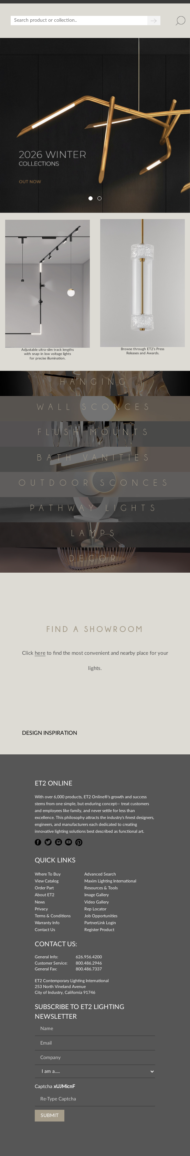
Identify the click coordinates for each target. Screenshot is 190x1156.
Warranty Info (47, 923)
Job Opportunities (100, 916)
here (40, 653)
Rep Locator (95, 909)
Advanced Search (100, 874)
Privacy (41, 909)
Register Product (99, 930)
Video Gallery (96, 902)
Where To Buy (48, 874)
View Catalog (47, 881)
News (40, 902)
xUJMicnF (64, 1086)
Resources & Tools (101, 888)
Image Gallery (96, 895)
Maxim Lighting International (110, 881)
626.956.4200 (89, 957)
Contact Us (45, 930)
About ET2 (44, 895)
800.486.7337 (89, 969)
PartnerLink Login (100, 923)
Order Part (44, 888)
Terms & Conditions (53, 916)
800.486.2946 (89, 963)
